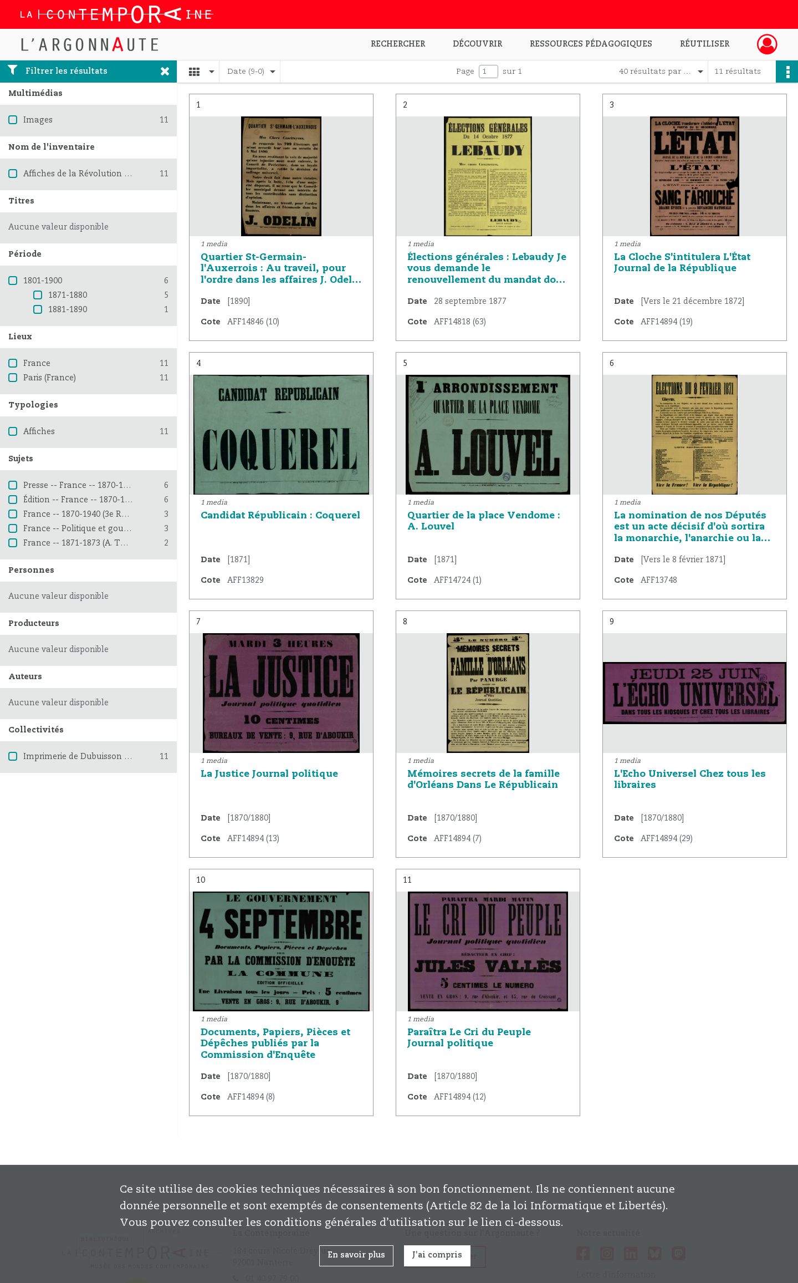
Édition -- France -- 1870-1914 (80, 500)
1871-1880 (67, 295)
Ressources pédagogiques (591, 44)
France (36, 364)
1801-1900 (42, 281)
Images (38, 120)
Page (465, 71)
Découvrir (477, 44)
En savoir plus (356, 1255)
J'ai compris (437, 1255)
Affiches (39, 432)
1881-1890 (67, 310)
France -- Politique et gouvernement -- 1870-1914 (120, 529)
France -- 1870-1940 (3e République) (92, 514)
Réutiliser (704, 44)
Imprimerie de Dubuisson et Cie (84, 757)
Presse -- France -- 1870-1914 (79, 486)
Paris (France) (49, 378)
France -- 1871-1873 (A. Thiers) (82, 543)
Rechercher (398, 44)
